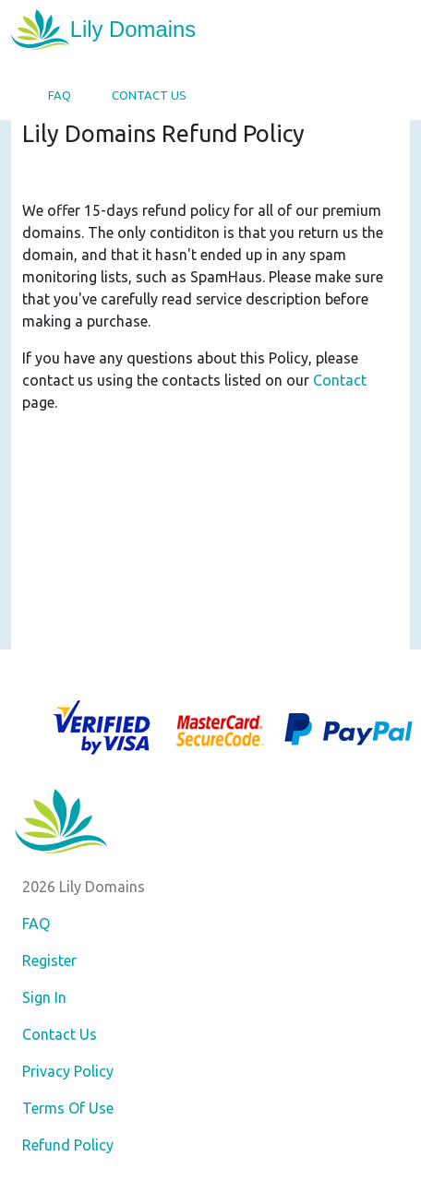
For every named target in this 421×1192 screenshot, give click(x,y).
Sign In (44, 997)
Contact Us (149, 95)
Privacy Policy (68, 1071)
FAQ (59, 95)
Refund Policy (68, 1145)
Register (49, 960)
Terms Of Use (68, 1108)
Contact (340, 380)
